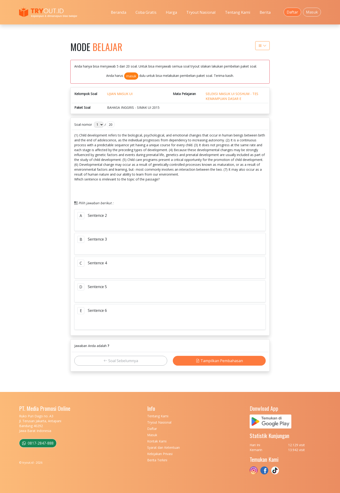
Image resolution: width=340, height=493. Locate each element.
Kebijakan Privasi (160, 454)
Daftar (292, 12)
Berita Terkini (157, 460)
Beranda (118, 12)
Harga (171, 12)
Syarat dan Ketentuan (163, 447)
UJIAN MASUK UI (120, 94)
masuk (131, 76)
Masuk (312, 12)
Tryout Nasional (201, 12)
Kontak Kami (157, 441)
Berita (265, 12)
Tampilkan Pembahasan (219, 360)
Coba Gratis (146, 12)
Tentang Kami (237, 12)
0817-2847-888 (38, 443)
